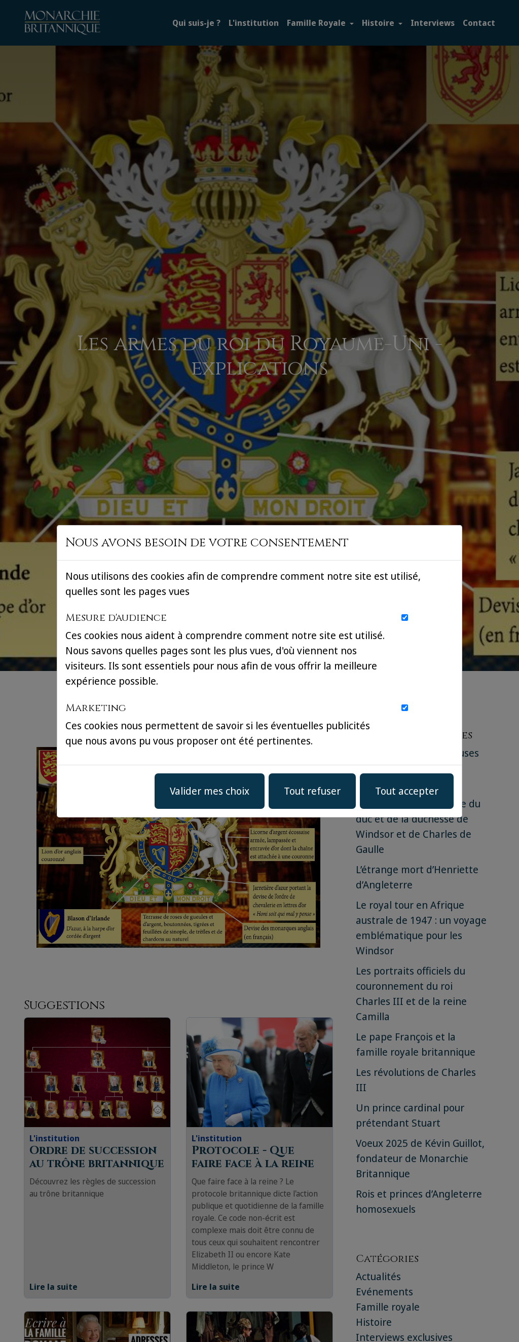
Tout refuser (312, 791)
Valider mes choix (209, 791)
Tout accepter (406, 791)
